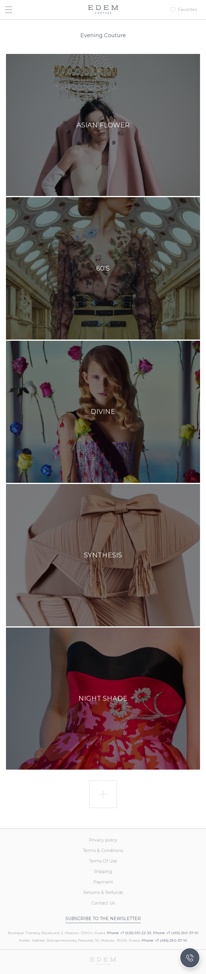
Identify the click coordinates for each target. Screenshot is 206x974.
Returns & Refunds (103, 892)
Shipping (103, 871)
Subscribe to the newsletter (103, 918)
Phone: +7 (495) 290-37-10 (176, 933)
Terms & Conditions (103, 850)
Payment (103, 882)
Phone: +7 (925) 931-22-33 (129, 933)
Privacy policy (103, 840)
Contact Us (103, 903)
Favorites (187, 9)
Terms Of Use (103, 861)
